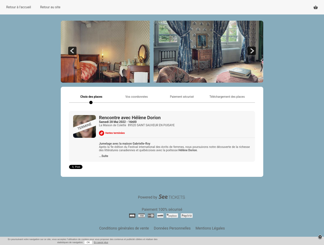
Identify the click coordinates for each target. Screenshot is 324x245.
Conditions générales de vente (124, 228)
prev (72, 50)
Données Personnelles (172, 228)
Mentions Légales (210, 228)
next (251, 50)
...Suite (103, 156)
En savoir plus (101, 242)
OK (88, 242)
